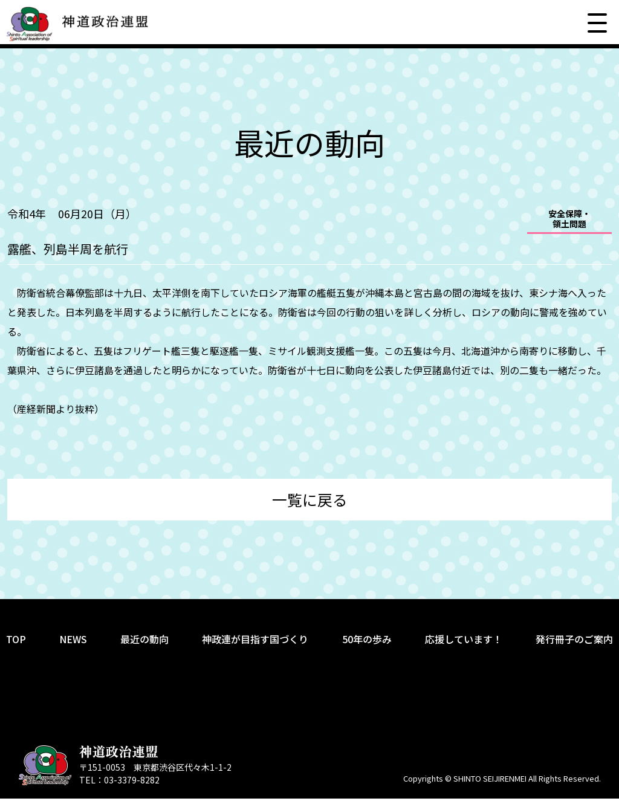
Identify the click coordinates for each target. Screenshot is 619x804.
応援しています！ (463, 644)
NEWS (73, 644)
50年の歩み (367, 644)
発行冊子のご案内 (574, 644)
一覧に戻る (310, 502)
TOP (16, 644)
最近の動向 (144, 644)
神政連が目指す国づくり (255, 644)
